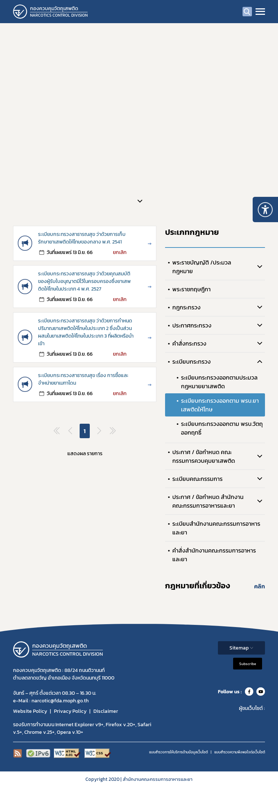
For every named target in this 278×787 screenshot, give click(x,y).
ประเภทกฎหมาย (192, 232)
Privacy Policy (70, 711)
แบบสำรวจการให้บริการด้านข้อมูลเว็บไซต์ (178, 752)
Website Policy (30, 711)
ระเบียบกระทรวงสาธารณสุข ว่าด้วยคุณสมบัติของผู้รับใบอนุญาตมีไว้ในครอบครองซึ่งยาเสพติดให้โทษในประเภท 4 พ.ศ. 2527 (84, 281)
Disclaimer (105, 711)
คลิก (259, 586)
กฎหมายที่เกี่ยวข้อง (197, 586)
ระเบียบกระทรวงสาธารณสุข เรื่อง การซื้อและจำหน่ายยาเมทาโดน (83, 379)
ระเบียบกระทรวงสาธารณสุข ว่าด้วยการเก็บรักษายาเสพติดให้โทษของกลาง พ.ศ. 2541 (82, 238)
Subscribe (247, 664)
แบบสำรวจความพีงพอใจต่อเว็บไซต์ (239, 752)
